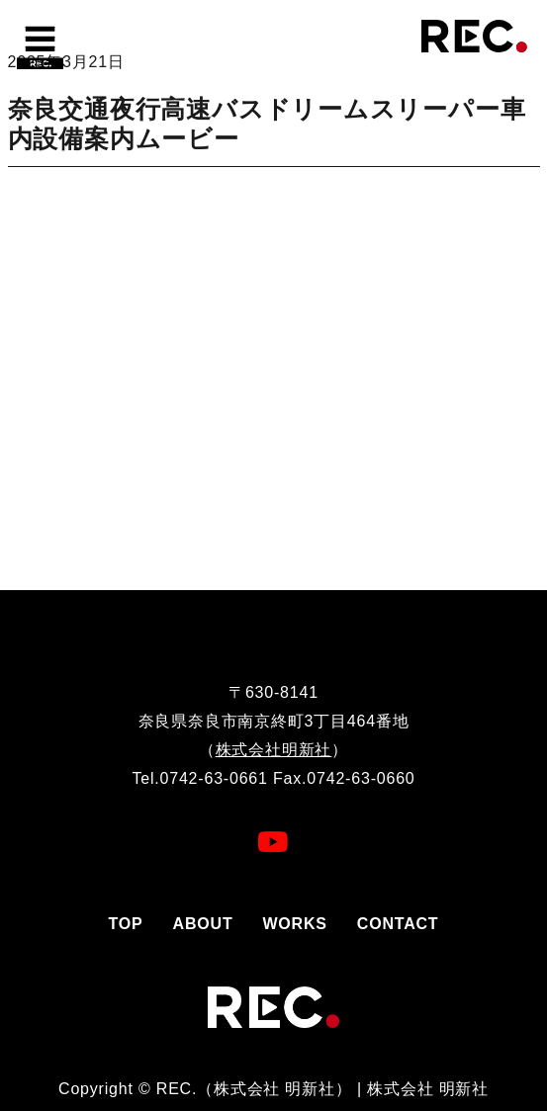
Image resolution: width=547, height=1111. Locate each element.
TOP (126, 923)
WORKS (294, 923)
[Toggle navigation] (39, 44)
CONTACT (398, 923)
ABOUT (203, 923)
